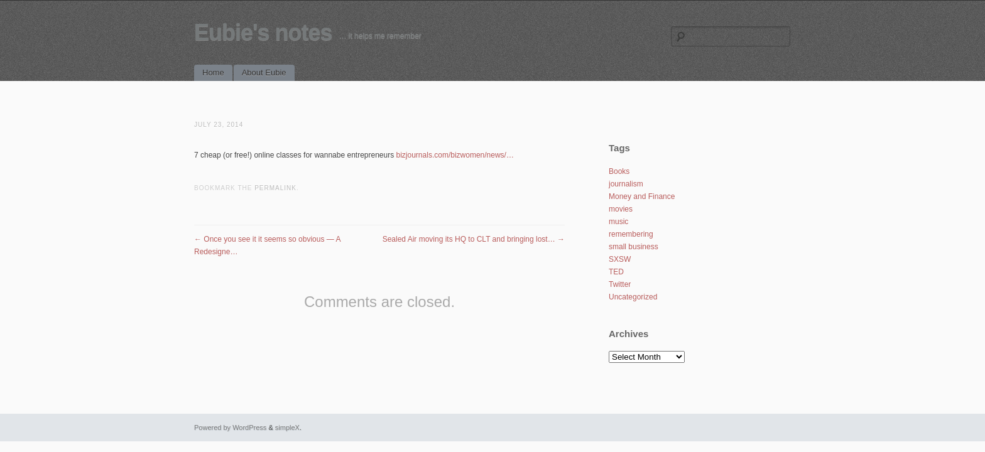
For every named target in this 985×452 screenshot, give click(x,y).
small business (633, 246)
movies (621, 209)
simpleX (287, 427)
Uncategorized (633, 297)
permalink (275, 188)
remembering (631, 234)
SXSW (620, 259)
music (618, 221)
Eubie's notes (263, 32)
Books (619, 171)
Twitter (620, 284)
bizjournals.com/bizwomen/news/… (455, 155)
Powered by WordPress (230, 427)
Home (213, 72)
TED (616, 271)
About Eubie (264, 72)
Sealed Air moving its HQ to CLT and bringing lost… (474, 239)
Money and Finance (642, 196)
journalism (626, 184)
